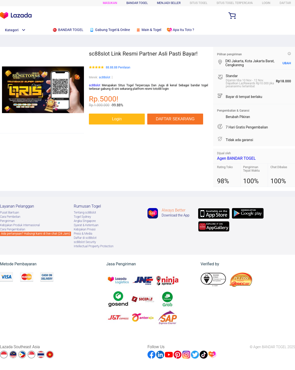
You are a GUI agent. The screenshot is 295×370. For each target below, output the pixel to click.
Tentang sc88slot (85, 212)
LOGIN (266, 3)
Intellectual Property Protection (93, 246)
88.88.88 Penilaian (118, 67)
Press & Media (83, 233)
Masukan (110, 3)
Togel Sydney (82, 216)
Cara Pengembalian (12, 229)
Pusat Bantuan (9, 212)
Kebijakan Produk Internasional (20, 225)
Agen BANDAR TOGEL (236, 158)
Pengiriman (7, 221)
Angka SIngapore (85, 221)
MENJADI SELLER (169, 3)
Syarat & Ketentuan (86, 225)
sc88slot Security (85, 242)
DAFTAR (285, 3)
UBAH (286, 63)
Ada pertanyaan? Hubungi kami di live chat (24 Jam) (35, 233)
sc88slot (104, 77)
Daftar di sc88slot (85, 238)
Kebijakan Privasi (85, 229)
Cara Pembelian (10, 216)
